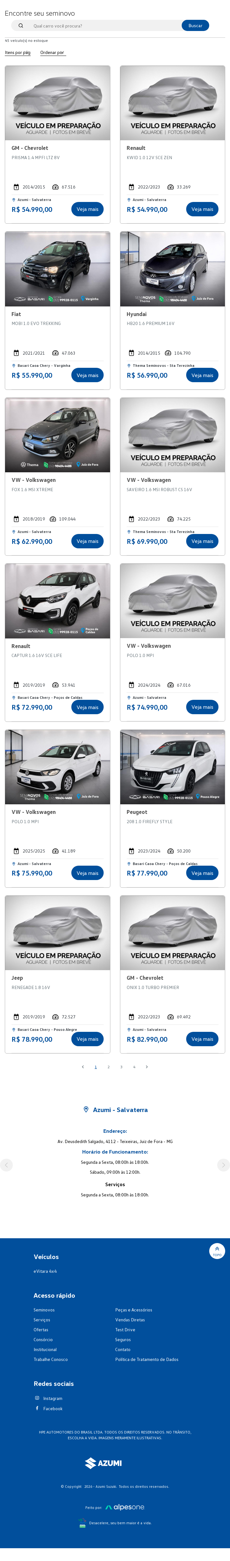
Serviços (42, 1319)
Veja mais (87, 209)
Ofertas (41, 1329)
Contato (123, 1349)
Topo (217, 1251)
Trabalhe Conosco (51, 1359)
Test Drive (125, 1329)
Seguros (123, 1339)
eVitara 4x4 (45, 1271)
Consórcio (43, 1339)
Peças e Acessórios (133, 1309)
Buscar (195, 25)
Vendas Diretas (130, 1319)
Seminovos (44, 1309)
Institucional (45, 1349)
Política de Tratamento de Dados (146, 1359)
